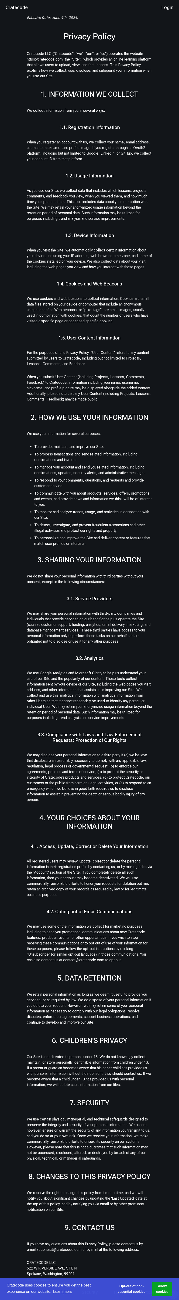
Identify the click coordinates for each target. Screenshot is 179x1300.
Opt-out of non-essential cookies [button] (131, 1288)
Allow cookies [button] (162, 1288)
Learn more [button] (62, 1291)
